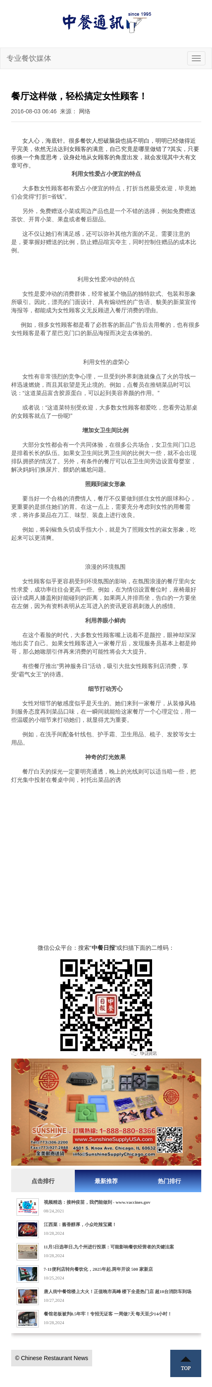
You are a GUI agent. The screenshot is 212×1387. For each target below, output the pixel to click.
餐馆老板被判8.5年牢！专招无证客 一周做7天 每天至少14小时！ (108, 1313)
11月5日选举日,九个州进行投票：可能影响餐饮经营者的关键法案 (109, 1246)
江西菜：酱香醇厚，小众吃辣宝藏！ (80, 1224)
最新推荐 (106, 1181)
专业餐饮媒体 (29, 58)
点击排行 (43, 1181)
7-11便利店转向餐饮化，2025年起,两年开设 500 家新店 (98, 1269)
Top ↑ (186, 1363)
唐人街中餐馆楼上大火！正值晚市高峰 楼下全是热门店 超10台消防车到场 (118, 1291)
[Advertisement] (106, 860)
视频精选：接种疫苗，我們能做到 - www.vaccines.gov (97, 1202)
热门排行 (169, 1181)
